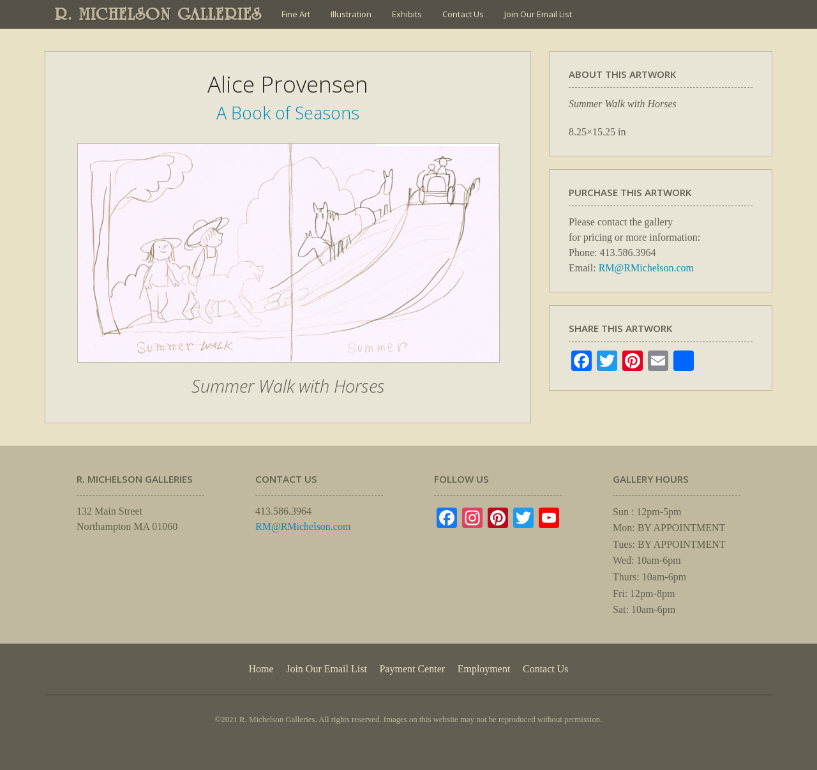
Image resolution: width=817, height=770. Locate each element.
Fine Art (295, 14)
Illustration (351, 14)
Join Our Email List (538, 14)
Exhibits (407, 14)
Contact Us (463, 14)
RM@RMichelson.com (646, 267)
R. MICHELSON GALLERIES (158, 14)
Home (260, 668)
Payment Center (412, 668)
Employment (484, 668)
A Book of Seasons (287, 113)
